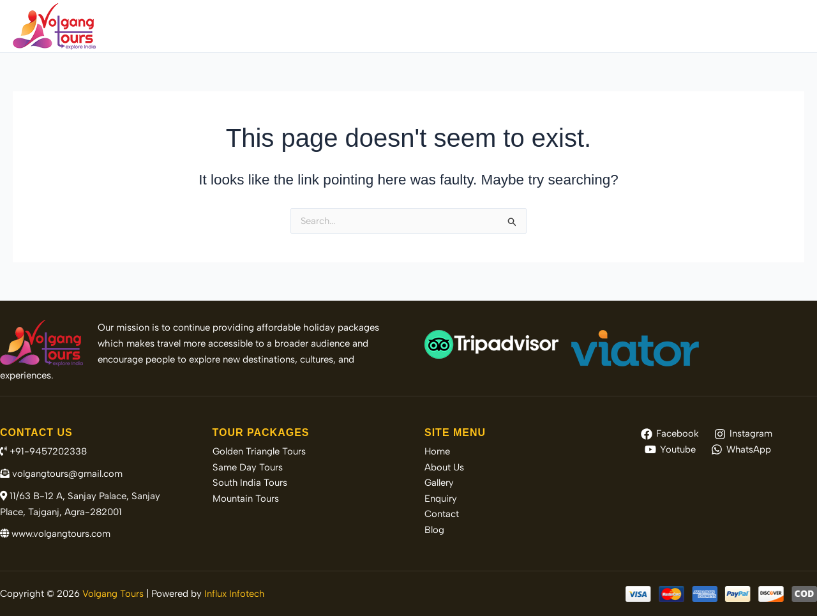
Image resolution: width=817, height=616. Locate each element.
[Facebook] (670, 434)
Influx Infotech (234, 593)
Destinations (566, 26)
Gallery (634, 26)
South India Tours (250, 483)
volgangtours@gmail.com (61, 473)
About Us (400, 26)
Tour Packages (477, 26)
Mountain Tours (246, 499)
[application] (508, 26)
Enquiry (685, 26)
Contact (738, 26)
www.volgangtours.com (56, 533)
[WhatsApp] (741, 449)
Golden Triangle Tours (259, 451)
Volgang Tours (113, 593)
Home (348, 26)
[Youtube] (670, 449)
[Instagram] (743, 434)
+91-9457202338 (43, 451)
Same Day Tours (248, 467)
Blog (784, 26)
